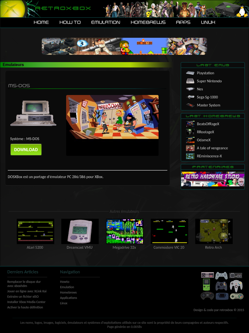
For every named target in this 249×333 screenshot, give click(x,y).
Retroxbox (62, 8)
